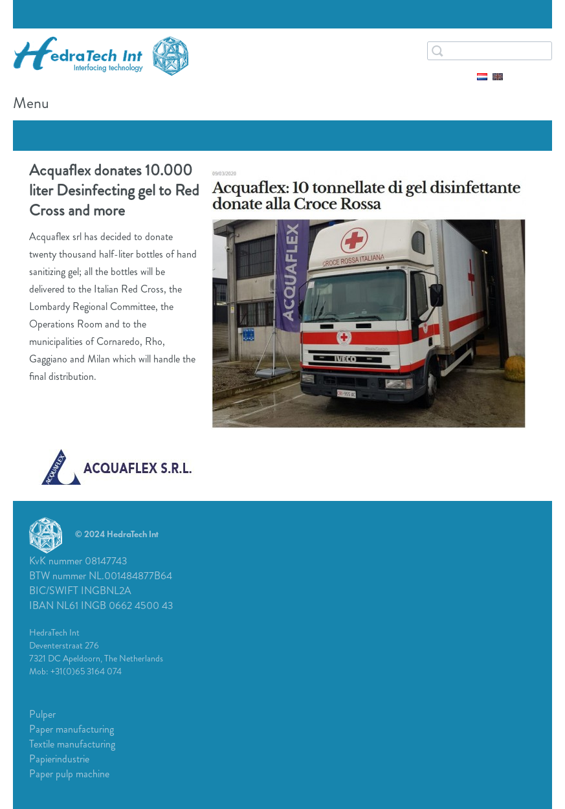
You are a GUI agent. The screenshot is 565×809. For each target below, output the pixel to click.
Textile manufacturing (72, 744)
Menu (539, 105)
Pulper (42, 714)
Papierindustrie (59, 758)
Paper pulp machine (69, 773)
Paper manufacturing (71, 729)
